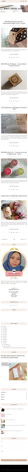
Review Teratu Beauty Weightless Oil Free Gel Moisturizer (13, 356)
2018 (4, 334)
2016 (4, 331)
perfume (2, 397)
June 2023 (6, 344)
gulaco (14, 150)
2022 (4, 341)
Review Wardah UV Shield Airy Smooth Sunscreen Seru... (15, 347)
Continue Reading (14, 54)
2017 (4, 333)
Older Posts (23, 239)
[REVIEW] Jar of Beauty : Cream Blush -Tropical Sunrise (14, 65)
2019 (4, 336)
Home (14, 239)
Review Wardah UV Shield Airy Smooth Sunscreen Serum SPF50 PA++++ (15, 425)
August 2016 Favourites (8, 414)
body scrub (14, 19)
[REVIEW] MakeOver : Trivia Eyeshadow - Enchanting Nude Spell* (14, 408)
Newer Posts (5, 239)
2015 (4, 329)
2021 (4, 339)
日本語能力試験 (14, 105)
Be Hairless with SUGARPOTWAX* (10, 419)
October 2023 (7, 346)
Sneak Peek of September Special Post (14, 196)
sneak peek (14, 193)
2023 (4, 342)
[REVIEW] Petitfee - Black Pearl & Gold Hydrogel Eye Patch (13, 430)
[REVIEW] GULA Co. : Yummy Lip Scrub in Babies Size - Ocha (14, 153)
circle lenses (3, 392)
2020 (4, 338)
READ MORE (14, 296)
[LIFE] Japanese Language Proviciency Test (14, 108)
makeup (2, 394)
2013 (4, 326)
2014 (4, 328)
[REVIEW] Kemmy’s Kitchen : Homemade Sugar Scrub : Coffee (14, 22)
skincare (2, 399)
